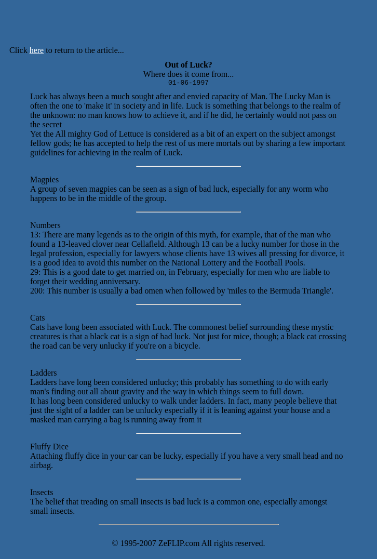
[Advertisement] (217, 25)
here (37, 50)
